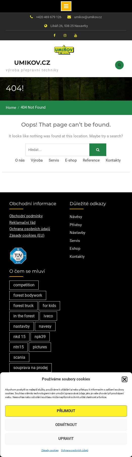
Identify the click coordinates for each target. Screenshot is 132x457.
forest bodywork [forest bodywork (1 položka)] (27, 295)
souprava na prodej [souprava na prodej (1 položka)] (30, 367)
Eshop (75, 248)
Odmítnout (66, 424)
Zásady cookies (50, 450)
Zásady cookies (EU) (26, 235)
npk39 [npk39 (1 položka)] (40, 336)
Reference (91, 160)
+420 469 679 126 (48, 17)
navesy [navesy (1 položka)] (45, 326)
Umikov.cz (32, 62)
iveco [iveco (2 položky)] (48, 316)
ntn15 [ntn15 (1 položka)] (18, 347)
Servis (54, 160)
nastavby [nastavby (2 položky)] (21, 326)
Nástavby (77, 232)
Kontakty (113, 160)
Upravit (66, 438)
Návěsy (76, 217)
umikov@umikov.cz (88, 17)
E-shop (71, 160)
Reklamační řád (22, 222)
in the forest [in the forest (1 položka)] (24, 316)
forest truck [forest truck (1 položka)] (23, 305)
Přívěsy (76, 225)
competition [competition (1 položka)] (24, 285)
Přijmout (66, 411)
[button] (124, 379)
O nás (20, 160)
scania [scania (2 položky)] (19, 357)
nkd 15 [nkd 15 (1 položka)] (19, 336)
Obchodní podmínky (26, 216)
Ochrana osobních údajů (74, 450)
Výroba (37, 160)
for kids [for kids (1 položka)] (49, 305)
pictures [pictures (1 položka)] (40, 347)
